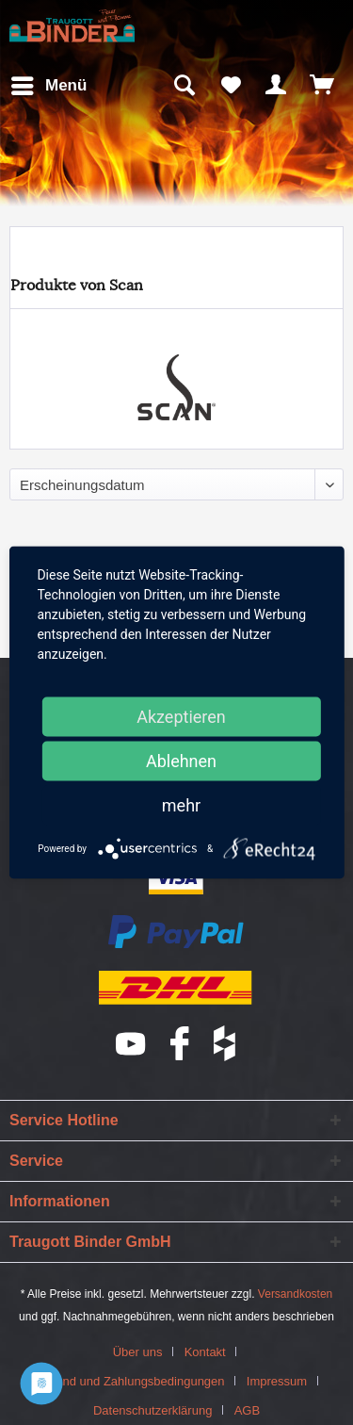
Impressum (277, 1381)
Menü (49, 82)
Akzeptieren (181, 717)
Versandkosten (295, 1294)
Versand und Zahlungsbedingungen (127, 1381)
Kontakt (205, 1352)
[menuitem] (48, 86)
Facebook (180, 1043)
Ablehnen (181, 761)
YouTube (132, 1043)
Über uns (138, 1352)
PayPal (177, 933)
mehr (181, 805)
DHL (176, 988)
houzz (225, 1043)
